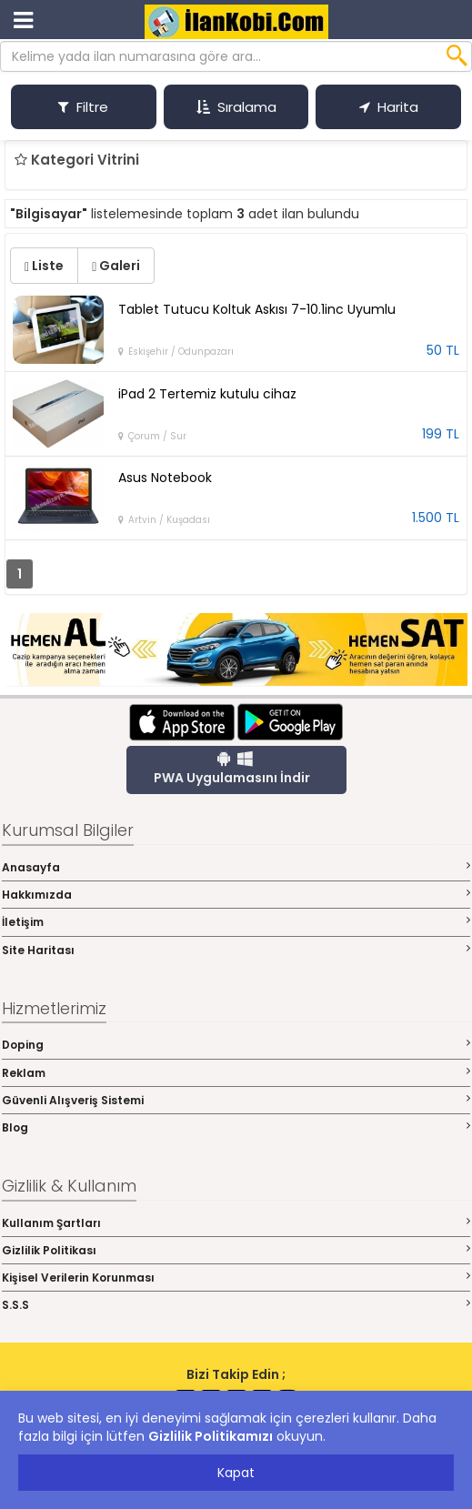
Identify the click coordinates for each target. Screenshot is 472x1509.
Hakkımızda (236, 894)
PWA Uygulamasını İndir (232, 768)
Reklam (236, 1073)
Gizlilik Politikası (236, 1250)
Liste (44, 266)
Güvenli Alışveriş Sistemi (236, 1100)
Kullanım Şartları (236, 1223)
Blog (236, 1127)
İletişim (236, 922)
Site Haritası (236, 950)
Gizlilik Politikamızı (210, 1436)
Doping (236, 1044)
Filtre (83, 106)
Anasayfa (236, 867)
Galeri (116, 266)
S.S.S (236, 1305)
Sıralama (236, 106)
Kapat (236, 1473)
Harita (388, 106)
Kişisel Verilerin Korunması (236, 1277)
